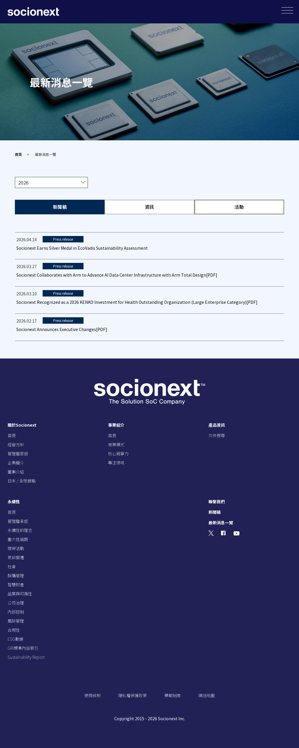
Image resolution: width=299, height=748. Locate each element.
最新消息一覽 (220, 522)
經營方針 (16, 444)
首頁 (18, 154)
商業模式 (116, 444)
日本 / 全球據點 (22, 480)
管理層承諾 (18, 521)
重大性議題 (18, 539)
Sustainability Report (26, 657)
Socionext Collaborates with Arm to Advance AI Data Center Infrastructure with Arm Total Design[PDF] (116, 275)
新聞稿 (214, 512)
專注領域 (116, 462)
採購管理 (16, 575)
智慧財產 (16, 584)
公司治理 (16, 602)
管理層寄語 (18, 453)
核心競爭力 (118, 453)
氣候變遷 (16, 557)
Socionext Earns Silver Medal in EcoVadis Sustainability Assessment (82, 248)
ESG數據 (15, 639)
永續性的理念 (20, 530)
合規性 (14, 629)
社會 (12, 566)
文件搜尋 (216, 435)
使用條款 (92, 695)
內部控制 (16, 611)
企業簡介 (16, 462)
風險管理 (16, 620)
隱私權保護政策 (132, 695)
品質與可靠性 (20, 593)
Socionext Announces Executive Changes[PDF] (61, 329)
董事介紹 (16, 471)
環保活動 (16, 548)
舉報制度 (172, 695)
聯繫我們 (216, 501)
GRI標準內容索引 (23, 648)
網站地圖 (206, 695)
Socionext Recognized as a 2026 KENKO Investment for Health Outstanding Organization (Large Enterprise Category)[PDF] (137, 302)
